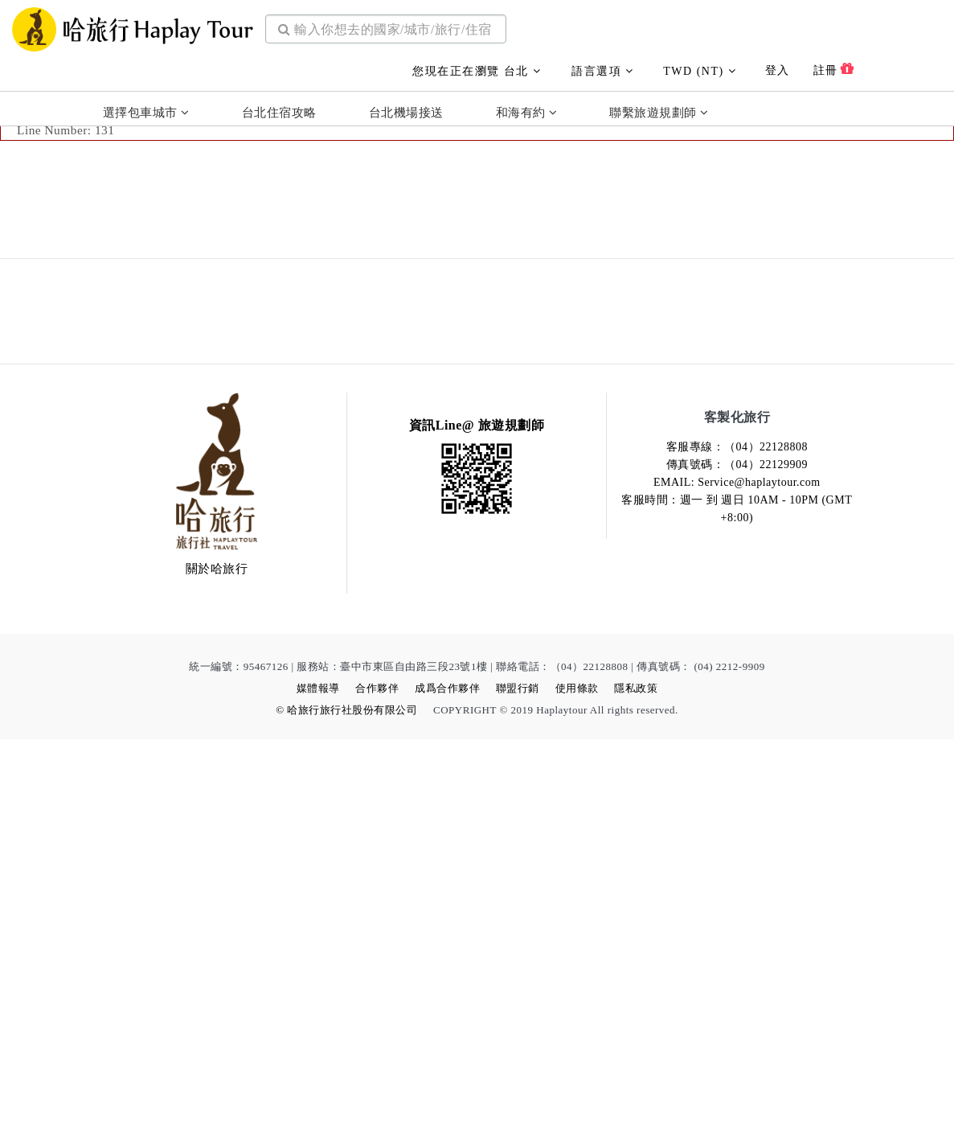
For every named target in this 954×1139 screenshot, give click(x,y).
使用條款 (577, 1088)
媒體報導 (318, 1088)
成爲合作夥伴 (447, 1088)
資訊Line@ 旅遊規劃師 (477, 825)
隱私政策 (635, 1088)
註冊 (833, 65)
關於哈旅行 (217, 968)
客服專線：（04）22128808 (737, 847)
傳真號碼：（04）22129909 (737, 864)
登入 (777, 66)
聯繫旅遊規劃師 (658, 109)
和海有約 (527, 109)
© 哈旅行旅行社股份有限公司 (346, 1110)
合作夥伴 (377, 1088)
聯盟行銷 (517, 1088)
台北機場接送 (406, 109)
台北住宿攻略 (279, 109)
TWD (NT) (699, 67)
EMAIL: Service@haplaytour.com (737, 882)
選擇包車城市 (146, 109)
